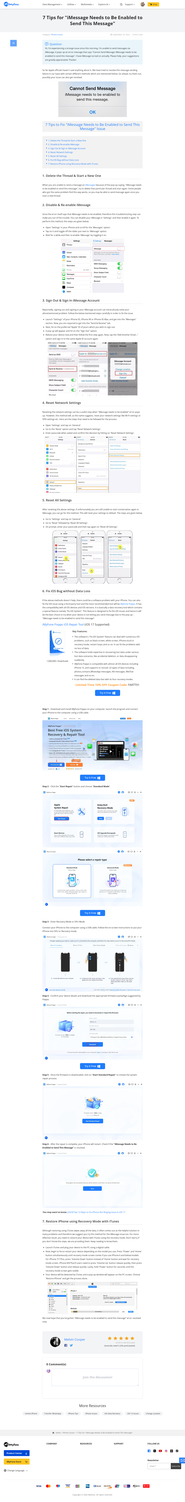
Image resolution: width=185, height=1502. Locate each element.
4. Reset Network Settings (60, 152)
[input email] (159, 1466)
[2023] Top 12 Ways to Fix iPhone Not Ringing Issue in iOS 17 (96, 1212)
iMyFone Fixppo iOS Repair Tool (63, 624)
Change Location (153, 1413)
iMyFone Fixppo (127, 603)
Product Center (17, 1453)
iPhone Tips (73, 1413)
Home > (59, 1432)
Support (129, 4)
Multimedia (86, 4)
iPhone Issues (57, 34)
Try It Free (107, 692)
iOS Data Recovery (112, 1413)
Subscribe (176, 1466)
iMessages (90, 185)
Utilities (70, 4)
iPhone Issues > (70, 1432)
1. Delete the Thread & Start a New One (67, 140)
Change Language (15, 1470)
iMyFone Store (17, 1462)
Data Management (52, 4)
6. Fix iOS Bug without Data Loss (63, 160)
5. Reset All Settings (57, 156)
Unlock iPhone (31, 1413)
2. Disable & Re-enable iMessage (63, 144)
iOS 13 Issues (133, 1413)
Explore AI (103, 4)
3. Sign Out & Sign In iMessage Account (67, 148)
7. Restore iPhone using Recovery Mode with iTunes (73, 163)
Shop (153, 4)
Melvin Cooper (74, 1339)
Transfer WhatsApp (52, 1413)
